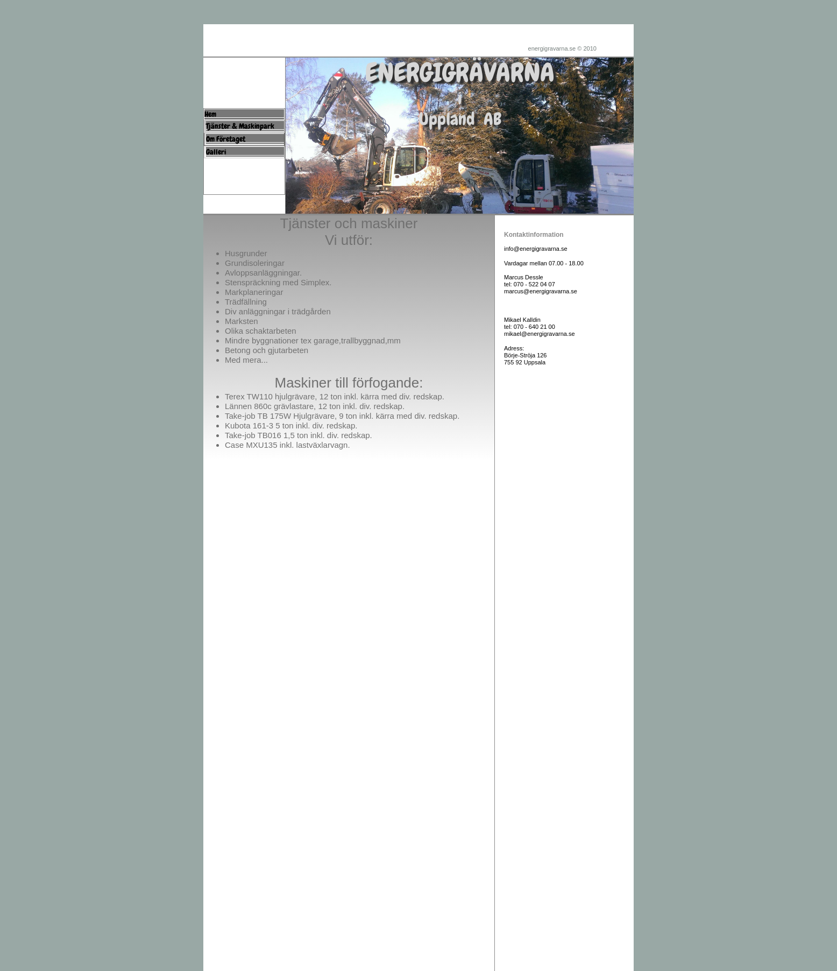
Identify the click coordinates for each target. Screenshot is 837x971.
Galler (215, 152)
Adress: (514, 348)
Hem (246, 114)
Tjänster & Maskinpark (250, 126)
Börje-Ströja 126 (525, 355)
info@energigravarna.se (536, 248)
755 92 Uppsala (524, 362)
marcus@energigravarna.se (540, 291)
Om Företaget (246, 139)
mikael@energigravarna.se (539, 333)
